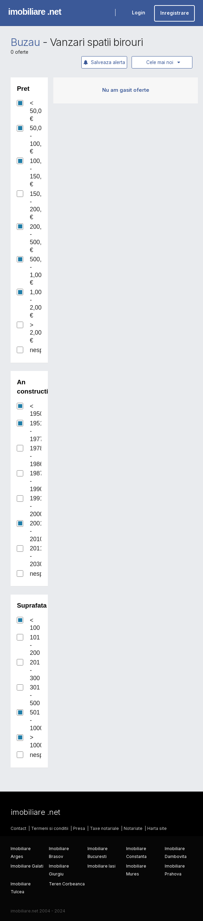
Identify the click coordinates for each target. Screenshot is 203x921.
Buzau (25, 42)
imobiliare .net (34, 11)
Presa (79, 828)
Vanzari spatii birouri (96, 42)
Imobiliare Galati (27, 866)
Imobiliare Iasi (101, 866)
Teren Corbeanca (67, 883)
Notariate (133, 828)
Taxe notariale (104, 828)
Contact (18, 828)
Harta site (157, 828)
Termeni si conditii (49, 828)
